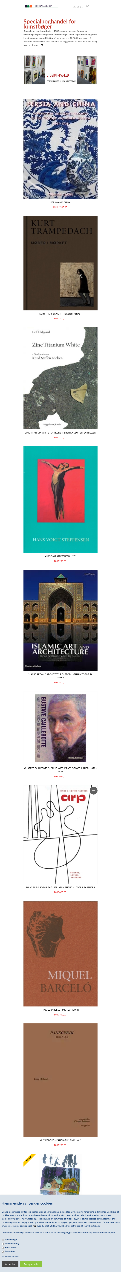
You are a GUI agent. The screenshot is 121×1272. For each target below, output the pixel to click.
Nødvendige (11, 1239)
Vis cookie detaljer (10, 1256)
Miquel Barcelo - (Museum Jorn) (60, 1009)
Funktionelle (11, 1247)
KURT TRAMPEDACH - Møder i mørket (60, 313)
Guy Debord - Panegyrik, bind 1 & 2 (60, 1140)
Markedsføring (12, 1243)
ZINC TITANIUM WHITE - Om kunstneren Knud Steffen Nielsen (60, 432)
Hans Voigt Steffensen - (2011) (60, 556)
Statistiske (10, 1251)
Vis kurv (78, 5)
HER (41, 45)
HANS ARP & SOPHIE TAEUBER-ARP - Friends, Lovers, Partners (60, 887)
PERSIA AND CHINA (60, 202)
